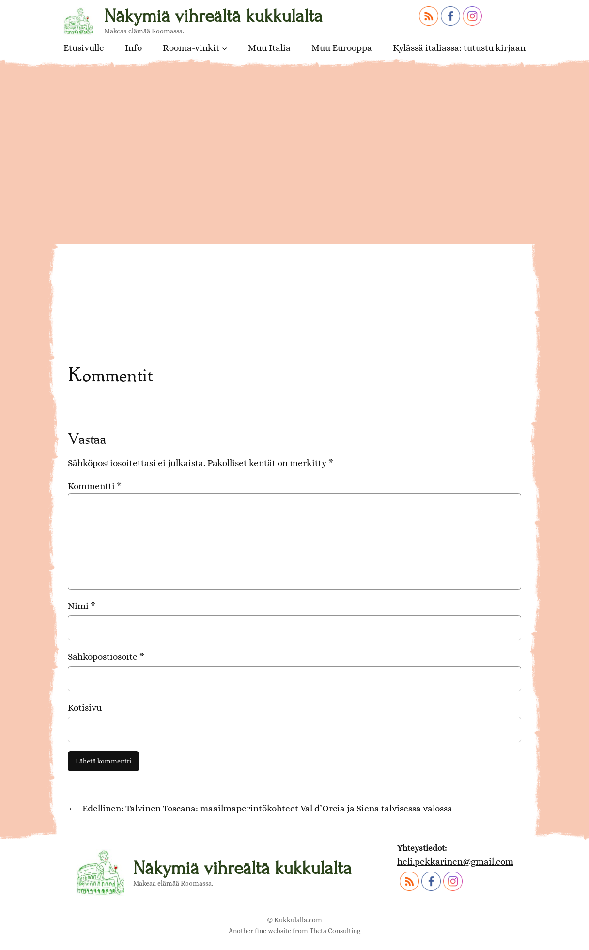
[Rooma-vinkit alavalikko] (224, 47)
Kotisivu (85, 707)
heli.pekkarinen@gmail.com (455, 862)
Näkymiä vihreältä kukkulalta (213, 16)
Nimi (81, 606)
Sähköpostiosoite (106, 657)
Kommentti (95, 486)
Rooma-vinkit (191, 48)
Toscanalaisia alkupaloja (155, 240)
